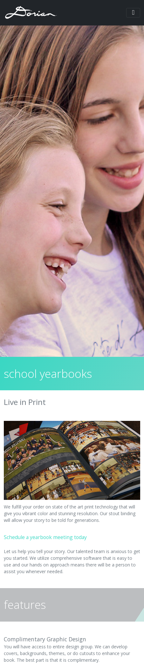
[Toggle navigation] (133, 13)
